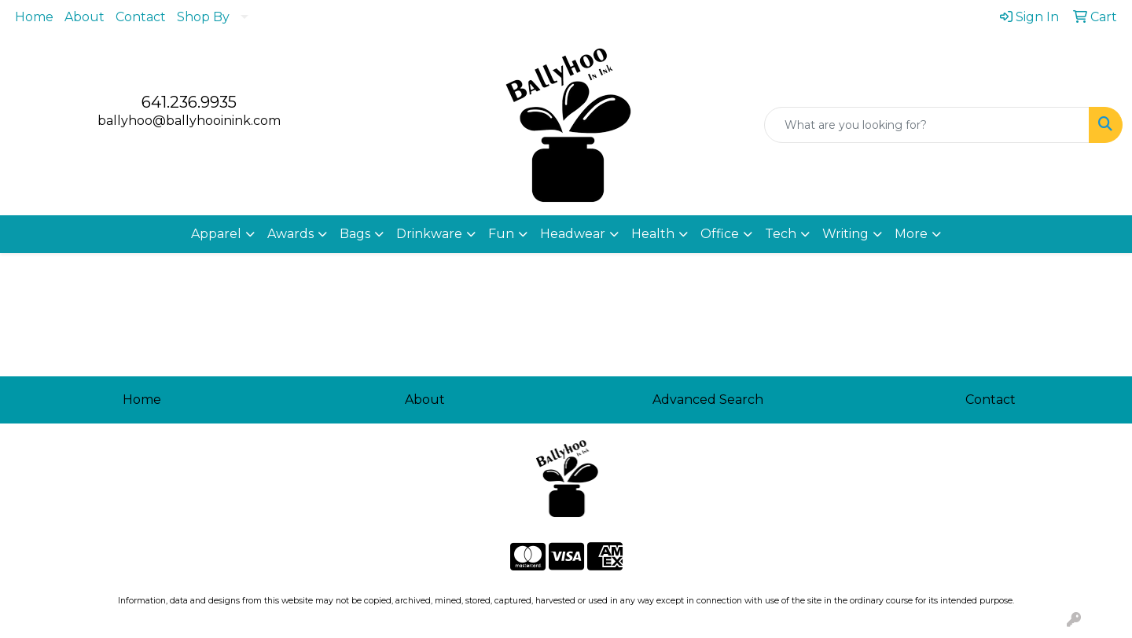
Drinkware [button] (429, 233)
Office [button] (719, 233)
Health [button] (652, 233)
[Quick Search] (927, 125)
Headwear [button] (572, 233)
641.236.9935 (189, 102)
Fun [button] (501, 233)
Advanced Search (707, 399)
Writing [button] (845, 233)
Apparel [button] (216, 233)
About (84, 16)
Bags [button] (355, 233)
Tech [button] (780, 233)
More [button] (911, 233)
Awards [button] (290, 233)
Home (34, 16)
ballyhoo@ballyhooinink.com (189, 120)
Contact (141, 16)
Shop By (203, 16)
